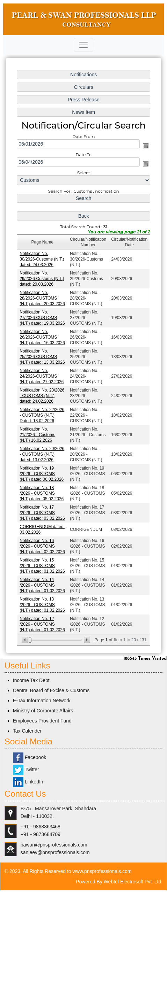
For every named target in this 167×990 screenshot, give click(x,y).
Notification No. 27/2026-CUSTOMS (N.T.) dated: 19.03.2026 (42, 318)
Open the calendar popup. (145, 147)
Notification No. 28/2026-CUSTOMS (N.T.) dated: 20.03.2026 (42, 299)
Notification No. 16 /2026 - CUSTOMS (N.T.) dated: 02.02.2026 (42, 545)
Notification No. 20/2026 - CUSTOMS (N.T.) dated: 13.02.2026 (42, 454)
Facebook (29, 757)
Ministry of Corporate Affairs (43, 710)
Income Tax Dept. (32, 680)
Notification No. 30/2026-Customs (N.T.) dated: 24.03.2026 (42, 260)
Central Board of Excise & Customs (51, 690)
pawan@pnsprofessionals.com (54, 845)
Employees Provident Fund (42, 721)
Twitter (26, 769)
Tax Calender (27, 731)
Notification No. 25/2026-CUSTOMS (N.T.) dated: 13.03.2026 (42, 357)
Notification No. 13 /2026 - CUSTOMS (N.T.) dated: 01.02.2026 (42, 603)
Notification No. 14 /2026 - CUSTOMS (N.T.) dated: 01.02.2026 (42, 584)
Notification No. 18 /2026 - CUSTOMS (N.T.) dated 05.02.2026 (42, 493)
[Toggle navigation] (83, 45)
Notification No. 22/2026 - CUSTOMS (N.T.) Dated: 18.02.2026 (42, 415)
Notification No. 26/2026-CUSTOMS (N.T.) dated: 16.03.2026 (42, 338)
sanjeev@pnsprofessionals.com (55, 852)
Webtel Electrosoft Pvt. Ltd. (133, 881)
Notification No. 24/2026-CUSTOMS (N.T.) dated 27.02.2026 (42, 376)
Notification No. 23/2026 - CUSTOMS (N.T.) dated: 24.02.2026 (42, 396)
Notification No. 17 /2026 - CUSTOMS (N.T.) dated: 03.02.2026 (42, 512)
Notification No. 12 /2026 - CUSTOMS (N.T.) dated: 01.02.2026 (42, 622)
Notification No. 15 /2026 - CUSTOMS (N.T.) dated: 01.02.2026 (42, 564)
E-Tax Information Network (42, 700)
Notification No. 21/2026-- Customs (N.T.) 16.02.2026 (37, 434)
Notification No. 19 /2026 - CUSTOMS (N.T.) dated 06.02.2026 (42, 473)
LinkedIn (28, 781)
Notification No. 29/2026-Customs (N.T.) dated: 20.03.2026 (42, 279)
